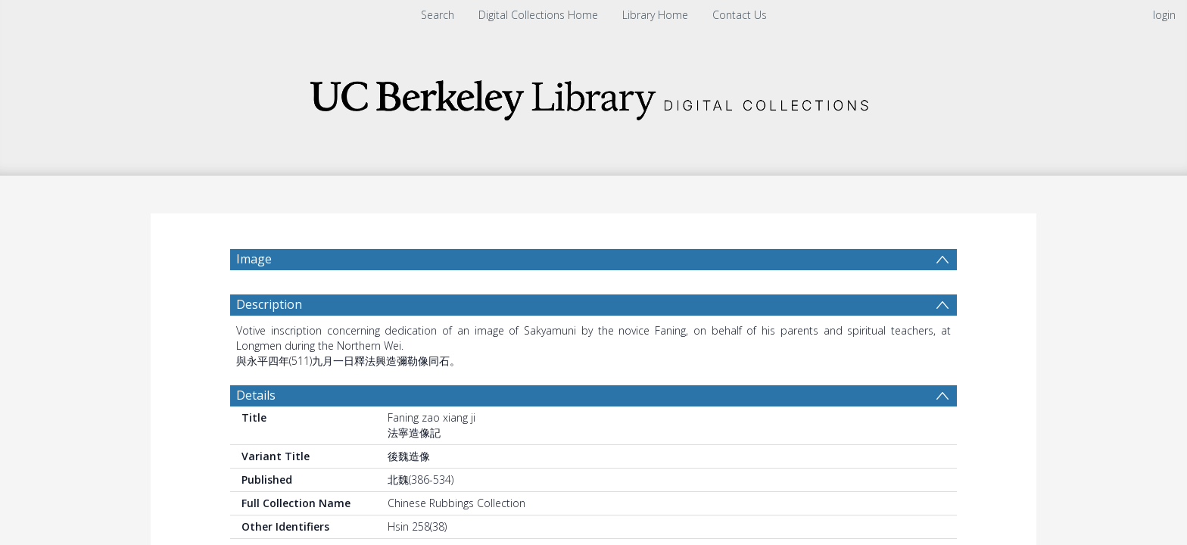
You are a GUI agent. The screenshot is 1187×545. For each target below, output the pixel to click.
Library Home (655, 15)
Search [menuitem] (437, 15)
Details (256, 395)
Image (254, 259)
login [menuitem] (1164, 15)
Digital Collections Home (538, 15)
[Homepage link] (593, 96)
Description (269, 304)
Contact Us (739, 15)
